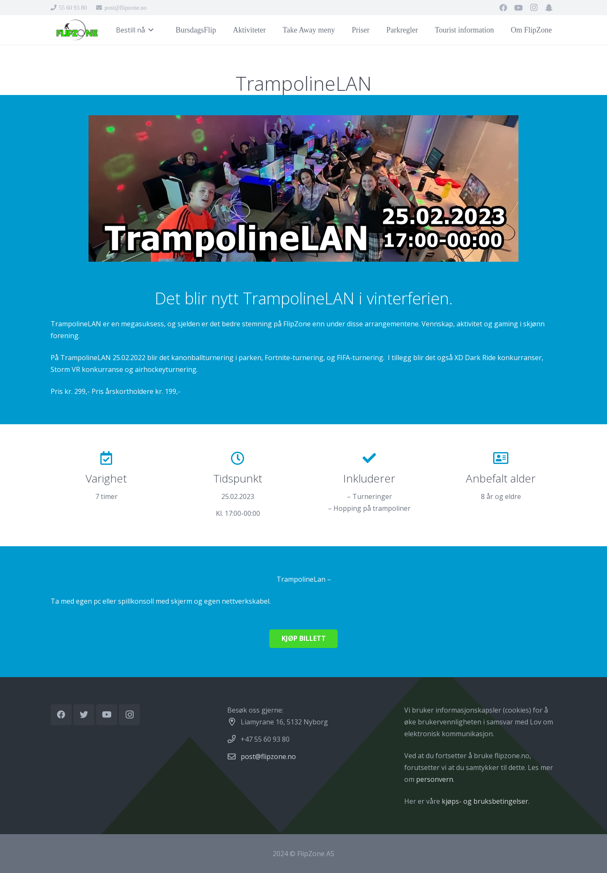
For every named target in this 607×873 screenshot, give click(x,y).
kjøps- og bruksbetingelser (485, 801)
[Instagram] (533, 7)
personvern (434, 779)
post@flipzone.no (268, 756)
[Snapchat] (548, 7)
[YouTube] (518, 7)
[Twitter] (83, 714)
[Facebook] (503, 7)
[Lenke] (76, 30)
